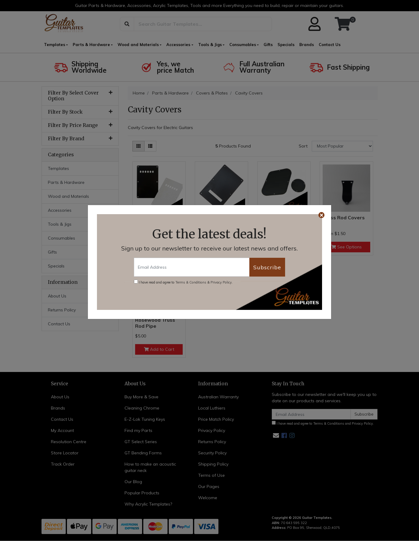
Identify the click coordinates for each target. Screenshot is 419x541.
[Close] (321, 215)
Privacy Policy (221, 282)
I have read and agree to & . (183, 282)
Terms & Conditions (190, 282)
